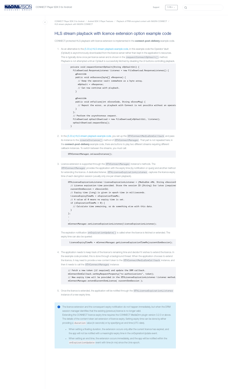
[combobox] (202, 7)
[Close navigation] (45, 22)
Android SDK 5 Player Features (100, 22)
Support (156, 7)
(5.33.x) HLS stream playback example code (106, 49)
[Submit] (185, 7)
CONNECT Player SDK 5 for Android (54, 7)
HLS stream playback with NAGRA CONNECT (74, 24)
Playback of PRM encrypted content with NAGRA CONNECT (142, 22)
